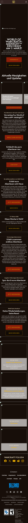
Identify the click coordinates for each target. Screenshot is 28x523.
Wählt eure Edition (14, 137)
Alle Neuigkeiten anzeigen (14, 107)
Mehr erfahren (14, 65)
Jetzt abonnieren (14, 202)
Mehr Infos (14, 208)
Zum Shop (14, 165)
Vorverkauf (14, 60)
